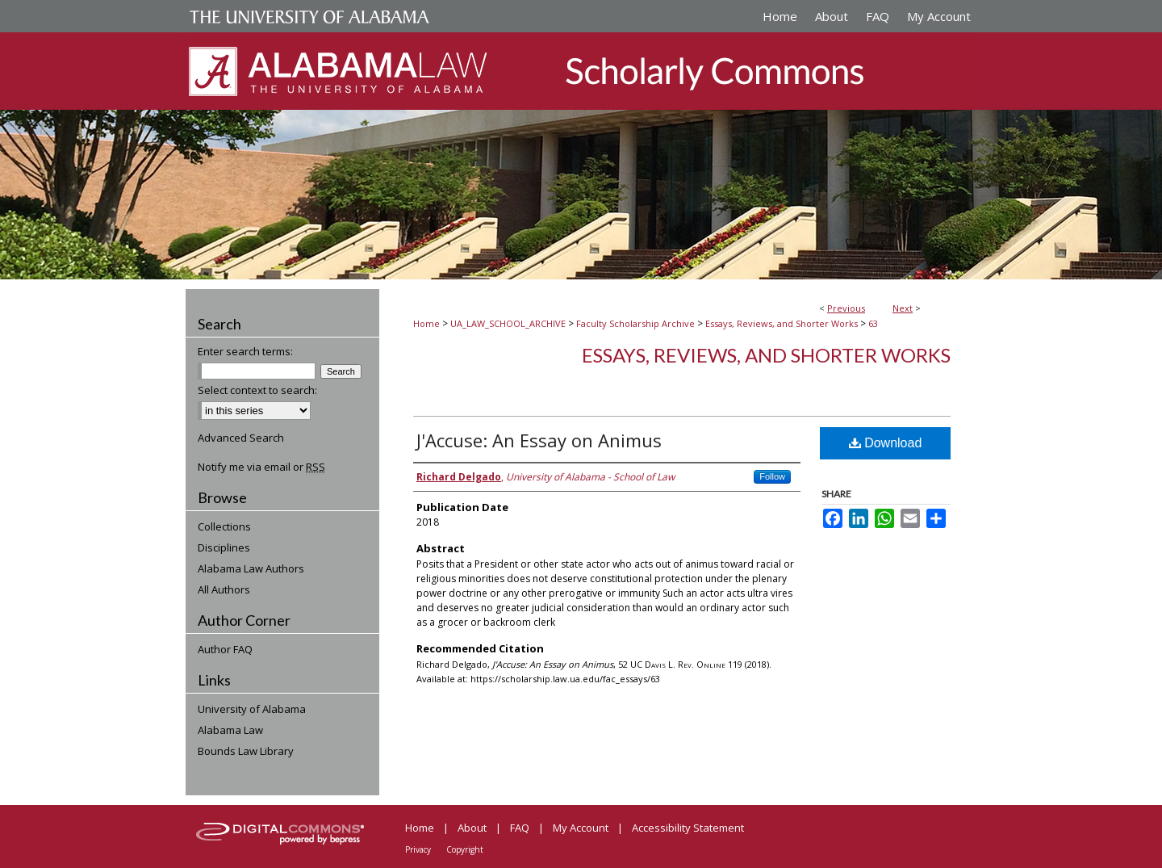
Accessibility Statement (688, 827)
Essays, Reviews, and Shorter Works (781, 323)
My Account (580, 827)
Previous (846, 308)
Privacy (418, 849)
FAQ (519, 827)
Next (902, 308)
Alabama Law (230, 730)
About (472, 827)
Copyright (464, 849)
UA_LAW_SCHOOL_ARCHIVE (508, 323)
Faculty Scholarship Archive (635, 323)
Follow (772, 476)
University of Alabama (252, 709)
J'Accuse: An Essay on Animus (539, 440)
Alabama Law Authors (251, 568)
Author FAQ (225, 649)
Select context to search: (257, 390)
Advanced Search (241, 437)
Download (885, 443)
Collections (224, 526)
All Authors (224, 589)
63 (873, 323)
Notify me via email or (261, 466)
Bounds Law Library (246, 751)
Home (426, 323)
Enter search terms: (245, 351)
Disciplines (224, 547)
